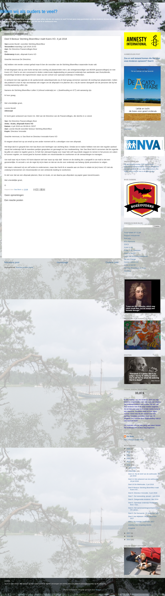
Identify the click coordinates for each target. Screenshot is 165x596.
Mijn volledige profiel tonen (134, 440)
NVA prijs (127, 238)
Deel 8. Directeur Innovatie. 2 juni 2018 (142, 493)
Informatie (128, 129)
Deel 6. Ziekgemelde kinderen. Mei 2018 (143, 499)
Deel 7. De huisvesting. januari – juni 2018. (144, 496)
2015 (129, 536)
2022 (129, 452)
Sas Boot (127, 271)
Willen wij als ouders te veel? (28, 11)
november (133, 471)
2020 (129, 458)
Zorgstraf (131, 528)
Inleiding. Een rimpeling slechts (139, 525)
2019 (129, 462)
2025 (129, 449)
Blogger (98, 590)
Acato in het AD (130, 253)
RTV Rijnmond (129, 241)
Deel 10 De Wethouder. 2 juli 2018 (141, 484)
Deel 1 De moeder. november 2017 (141, 522)
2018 (129, 465)
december (133, 468)
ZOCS (126, 244)
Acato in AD (128, 247)
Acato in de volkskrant (132, 250)
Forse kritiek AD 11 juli (132, 232)
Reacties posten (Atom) (24, 267)
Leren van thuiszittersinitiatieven (136, 256)
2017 (129, 533)
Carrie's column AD (131, 262)
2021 (129, 455)
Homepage (9, 28)
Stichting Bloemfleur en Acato (135, 268)
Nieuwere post (11, 262)
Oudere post (112, 262)
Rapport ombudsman (132, 235)
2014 (129, 539)
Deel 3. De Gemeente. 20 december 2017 (143, 513)
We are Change (130, 259)
